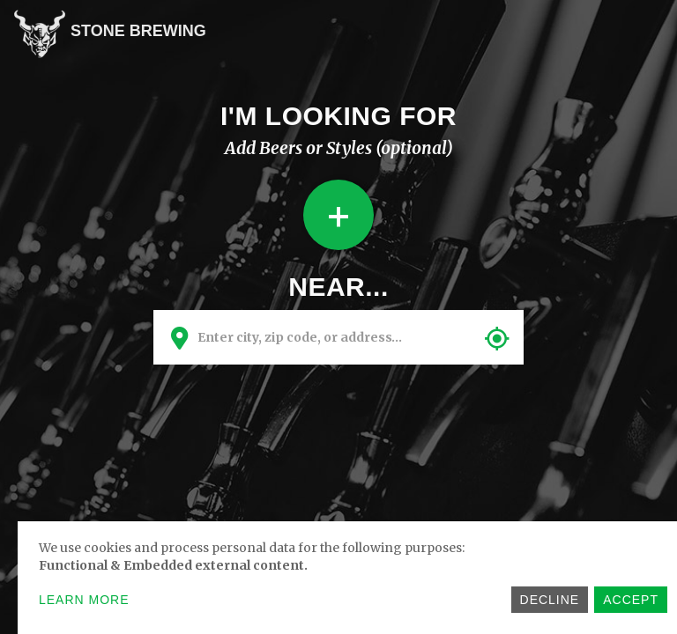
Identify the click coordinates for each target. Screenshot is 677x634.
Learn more (84, 600)
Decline (550, 600)
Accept (630, 600)
